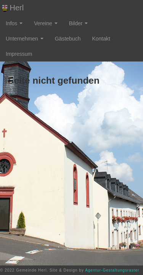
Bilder (78, 23)
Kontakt (101, 39)
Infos (14, 23)
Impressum (19, 54)
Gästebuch (68, 39)
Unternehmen (24, 39)
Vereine (45, 23)
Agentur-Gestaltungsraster (112, 270)
